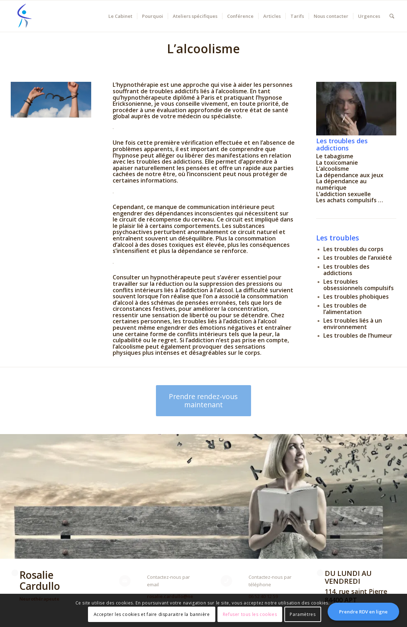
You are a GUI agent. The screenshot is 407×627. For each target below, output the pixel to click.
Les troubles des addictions (342, 144)
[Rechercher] (392, 16)
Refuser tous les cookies (250, 614)
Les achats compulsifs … (349, 200)
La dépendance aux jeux (349, 175)
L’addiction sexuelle (343, 194)
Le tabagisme (334, 156)
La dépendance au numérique (341, 184)
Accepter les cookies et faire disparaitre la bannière (152, 614)
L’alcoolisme (332, 169)
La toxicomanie (337, 162)
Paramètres (302, 614)
